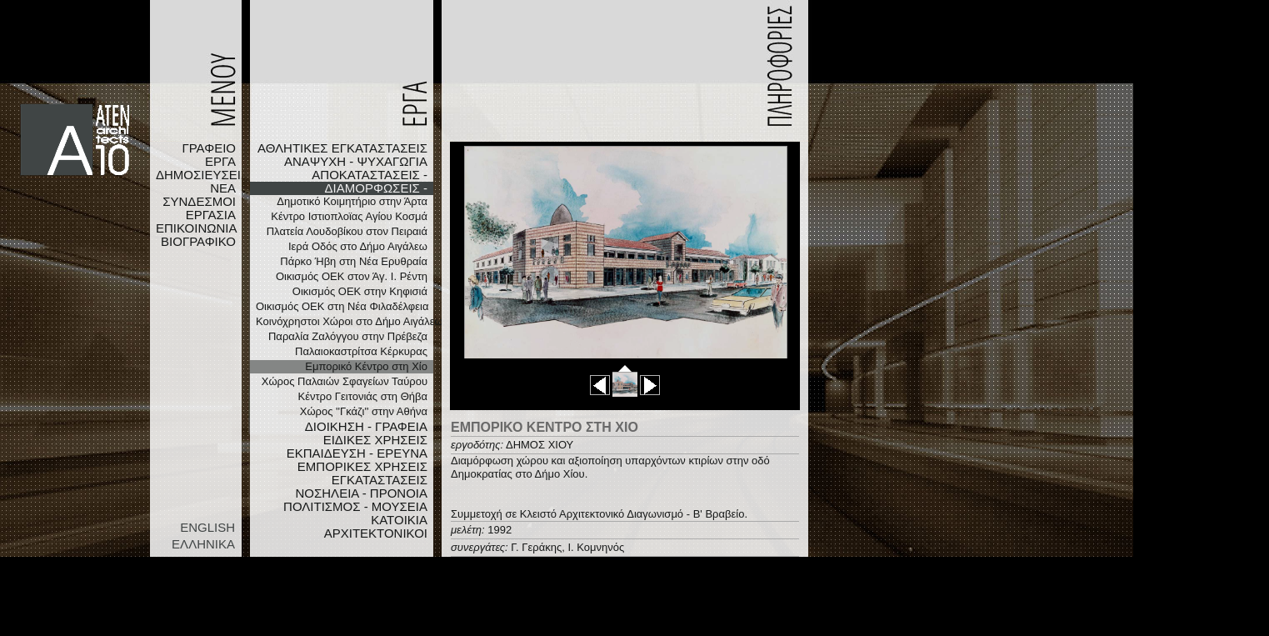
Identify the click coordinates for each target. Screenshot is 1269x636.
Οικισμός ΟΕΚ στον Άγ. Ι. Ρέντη (351, 276)
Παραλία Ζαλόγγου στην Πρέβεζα (347, 336)
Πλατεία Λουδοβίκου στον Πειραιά (347, 231)
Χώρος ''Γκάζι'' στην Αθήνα (363, 411)
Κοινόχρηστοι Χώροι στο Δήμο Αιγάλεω (344, 321)
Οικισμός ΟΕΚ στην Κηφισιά (359, 291)
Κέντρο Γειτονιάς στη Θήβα (362, 396)
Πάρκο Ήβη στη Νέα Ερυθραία (353, 261)
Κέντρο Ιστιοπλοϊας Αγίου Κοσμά (349, 216)
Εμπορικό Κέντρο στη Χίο (366, 366)
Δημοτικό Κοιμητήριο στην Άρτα (352, 201)
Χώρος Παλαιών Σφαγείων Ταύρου (344, 381)
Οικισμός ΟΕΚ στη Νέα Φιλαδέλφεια (342, 306)
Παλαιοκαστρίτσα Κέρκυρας (361, 351)
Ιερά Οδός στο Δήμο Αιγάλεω (357, 246)
